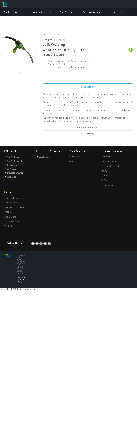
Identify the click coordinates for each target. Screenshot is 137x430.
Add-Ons (11, 176)
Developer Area (15, 172)
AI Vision (11, 168)
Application (45, 157)
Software (12, 164)
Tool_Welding (59, 39)
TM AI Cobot (14, 157)
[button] (20, 72)
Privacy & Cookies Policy (21, 279)
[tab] (88, 86)
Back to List (53, 34)
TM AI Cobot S (14, 160)
